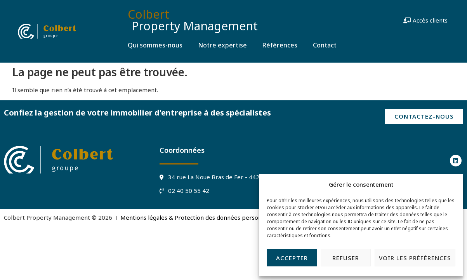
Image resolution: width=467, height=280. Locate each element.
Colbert (148, 14)
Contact (325, 45)
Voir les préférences (415, 258)
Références (279, 45)
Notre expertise (222, 45)
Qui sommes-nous (155, 45)
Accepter (292, 258)
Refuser (345, 258)
